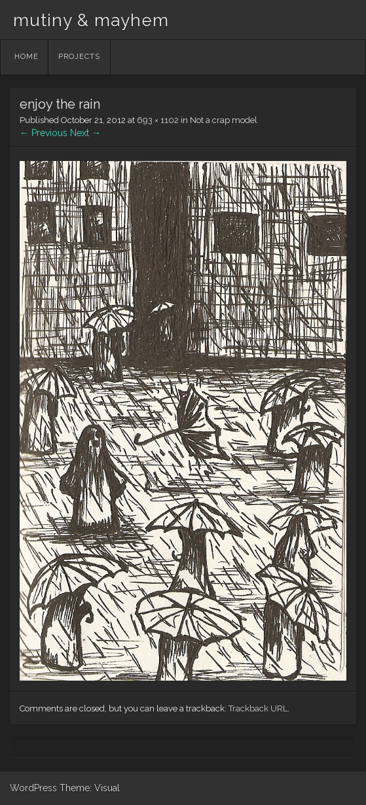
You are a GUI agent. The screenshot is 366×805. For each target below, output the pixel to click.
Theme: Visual (90, 788)
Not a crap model (223, 120)
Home (26, 56)
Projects (79, 56)
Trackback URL (258, 708)
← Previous (43, 133)
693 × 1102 (158, 120)
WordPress (33, 788)
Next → (85, 133)
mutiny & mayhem (91, 20)
